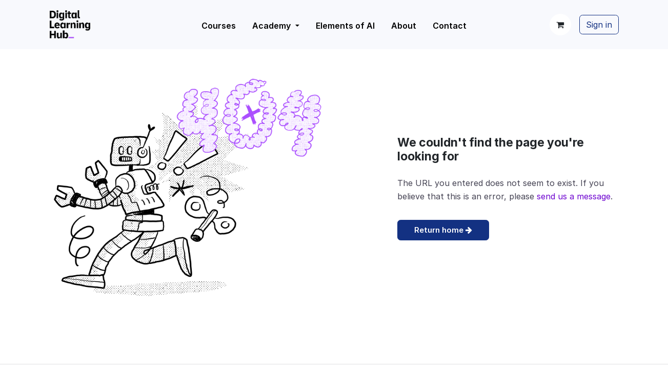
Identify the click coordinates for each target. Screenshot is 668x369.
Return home (443, 230)
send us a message (574, 196)
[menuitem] (275, 25)
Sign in (599, 24)
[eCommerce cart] (560, 24)
